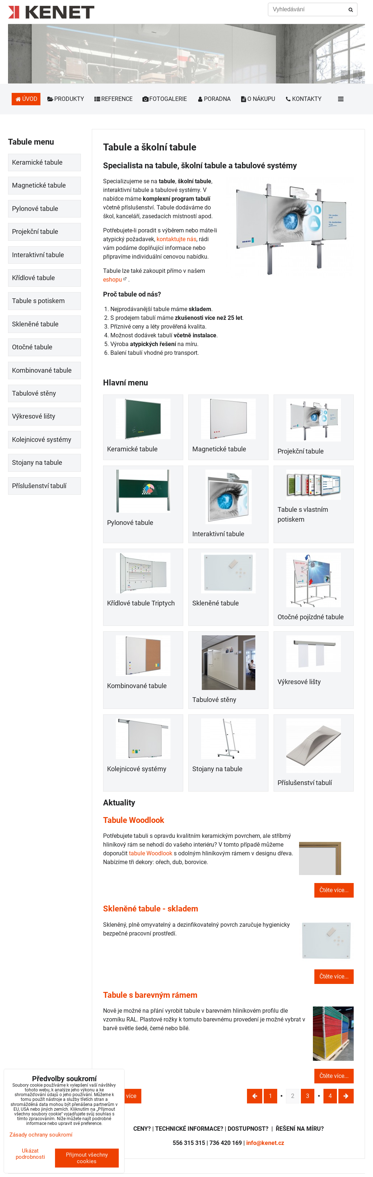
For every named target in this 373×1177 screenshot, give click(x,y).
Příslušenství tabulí (305, 782)
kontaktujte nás (176, 239)
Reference (113, 98)
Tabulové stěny (214, 699)
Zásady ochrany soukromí (40, 1134)
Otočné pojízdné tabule (311, 617)
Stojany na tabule (217, 769)
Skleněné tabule (215, 603)
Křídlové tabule (33, 278)
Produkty (66, 98)
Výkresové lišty (299, 682)
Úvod (26, 98)
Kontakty (303, 98)
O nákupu (257, 98)
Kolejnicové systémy (136, 769)
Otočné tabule (32, 347)
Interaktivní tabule (218, 534)
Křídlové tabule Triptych (141, 603)
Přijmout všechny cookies (87, 1158)
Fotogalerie (164, 98)
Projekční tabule (301, 451)
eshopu (112, 279)
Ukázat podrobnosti (30, 1154)
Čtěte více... (334, 890)
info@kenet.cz (265, 1142)
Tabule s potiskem (38, 301)
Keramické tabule (132, 449)
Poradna (213, 98)
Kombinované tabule (137, 686)
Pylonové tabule (130, 522)
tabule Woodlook (150, 853)
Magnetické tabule (219, 449)
